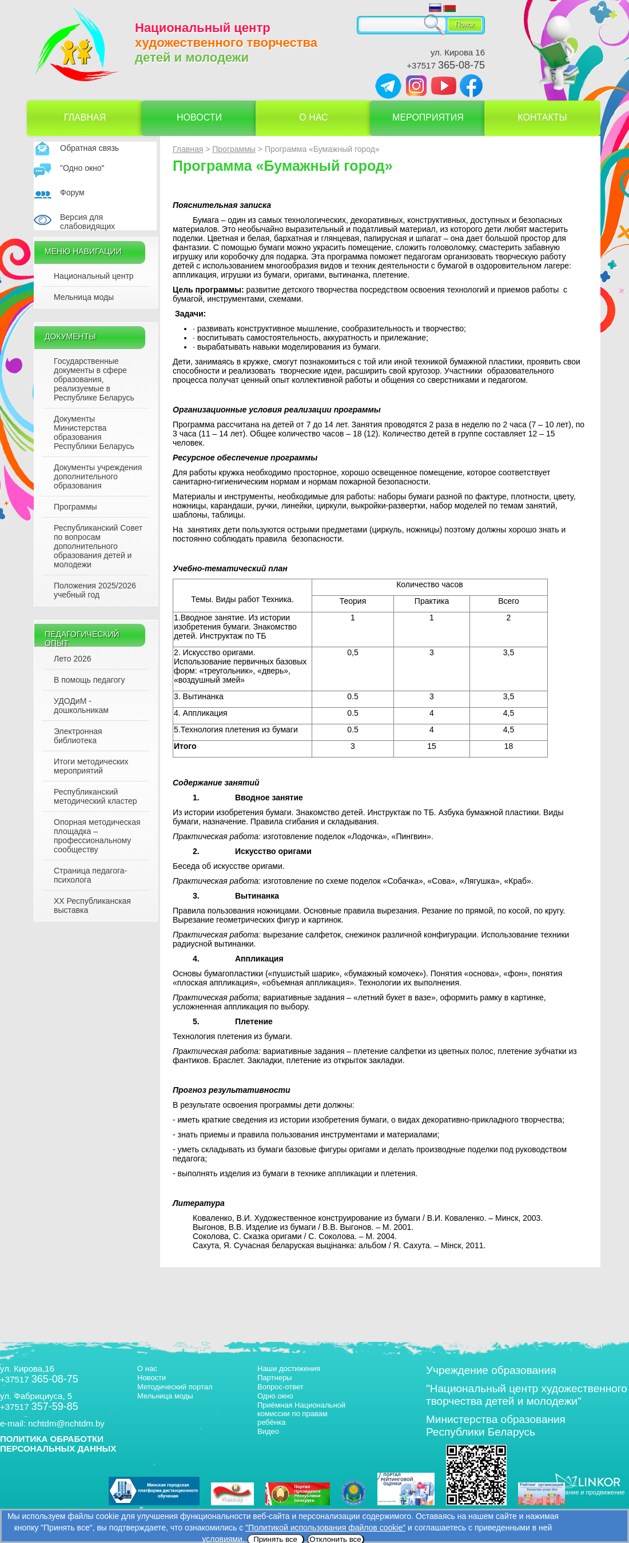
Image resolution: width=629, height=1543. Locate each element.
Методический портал (175, 1386)
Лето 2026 (72, 658)
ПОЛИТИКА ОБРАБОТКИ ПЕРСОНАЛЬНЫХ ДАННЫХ (58, 1443)
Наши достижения (288, 1368)
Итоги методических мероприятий (91, 766)
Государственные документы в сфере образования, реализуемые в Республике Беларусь (94, 379)
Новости (199, 117)
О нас (313, 117)
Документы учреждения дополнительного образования (98, 476)
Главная (85, 117)
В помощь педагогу (89, 679)
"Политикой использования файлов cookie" (325, 1527)
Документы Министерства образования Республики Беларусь (94, 432)
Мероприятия (428, 117)
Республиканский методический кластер (95, 796)
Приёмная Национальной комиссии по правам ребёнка (301, 1413)
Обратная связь (89, 148)
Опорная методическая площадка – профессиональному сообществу (97, 835)
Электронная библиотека (78, 736)
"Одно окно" (82, 168)
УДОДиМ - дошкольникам (81, 705)
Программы (75, 506)
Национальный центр (94, 275)
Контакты (542, 117)
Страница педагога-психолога (90, 875)
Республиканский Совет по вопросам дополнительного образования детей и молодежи (98, 546)
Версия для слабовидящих (87, 222)
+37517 (446, 65)
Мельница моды (84, 297)
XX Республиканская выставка (92, 905)
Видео (268, 1431)
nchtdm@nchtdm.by (66, 1423)
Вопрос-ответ (280, 1386)
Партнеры (274, 1377)
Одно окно (275, 1396)
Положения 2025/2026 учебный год (95, 590)
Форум (72, 192)
